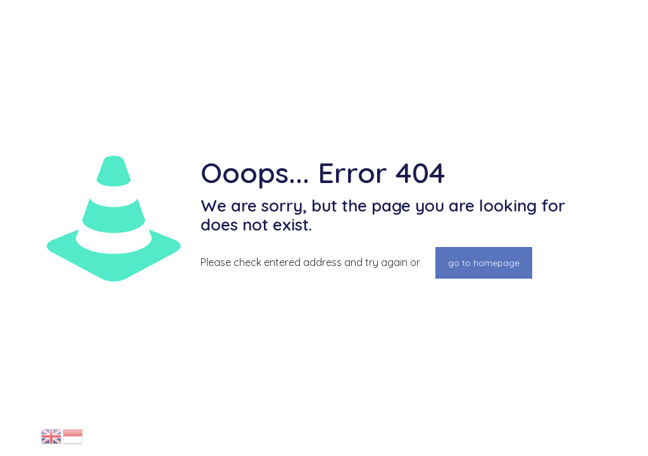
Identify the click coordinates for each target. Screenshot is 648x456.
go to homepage (484, 263)
